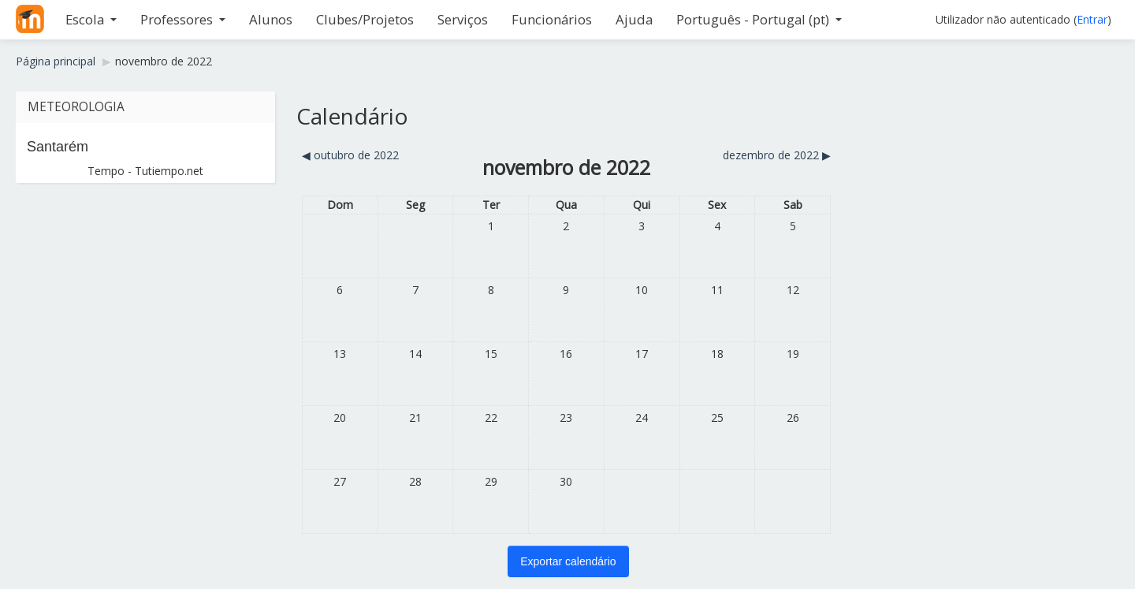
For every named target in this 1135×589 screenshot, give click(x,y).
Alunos (270, 19)
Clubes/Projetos (365, 19)
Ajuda (634, 19)
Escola (91, 19)
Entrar (1092, 19)
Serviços (462, 19)
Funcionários (552, 19)
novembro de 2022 (163, 61)
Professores (182, 19)
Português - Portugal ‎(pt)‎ (759, 19)
